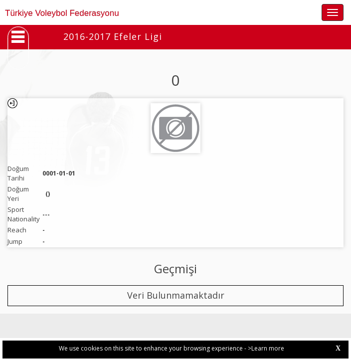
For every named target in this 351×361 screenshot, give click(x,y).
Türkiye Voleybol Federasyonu (62, 13)
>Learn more (266, 348)
